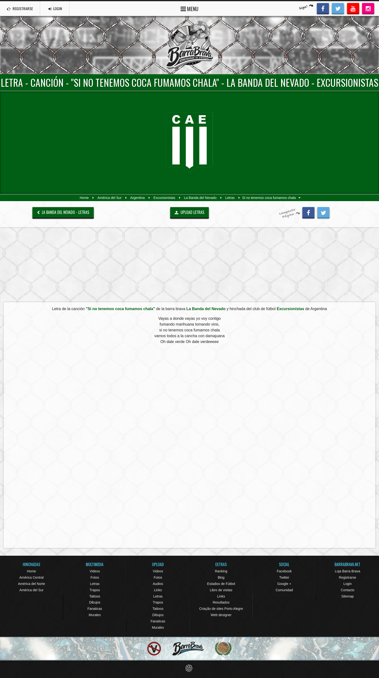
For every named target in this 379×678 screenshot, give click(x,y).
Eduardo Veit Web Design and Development (189, 668)
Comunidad (284, 590)
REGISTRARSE (20, 8)
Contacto (347, 590)
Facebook (284, 571)
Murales (95, 615)
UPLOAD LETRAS (189, 212)
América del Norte (31, 584)
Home (84, 198)
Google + (284, 584)
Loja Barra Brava (347, 571)
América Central (31, 577)
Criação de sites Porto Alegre (221, 609)
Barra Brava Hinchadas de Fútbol (189, 45)
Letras (230, 198)
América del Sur (109, 198)
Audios (158, 584)
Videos (95, 571)
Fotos (94, 577)
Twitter (284, 577)
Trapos (94, 590)
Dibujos (95, 602)
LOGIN (56, 8)
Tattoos (94, 596)
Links (158, 590)
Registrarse (347, 577)
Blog (221, 577)
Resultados (221, 602)
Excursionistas (164, 198)
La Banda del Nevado (200, 198)
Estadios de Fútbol (221, 584)
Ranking (221, 571)
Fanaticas (94, 609)
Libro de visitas (221, 590)
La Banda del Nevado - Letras (63, 212)
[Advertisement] (189, 264)
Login (347, 584)
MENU (189, 8)
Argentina (137, 198)
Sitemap (347, 596)
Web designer (221, 615)
